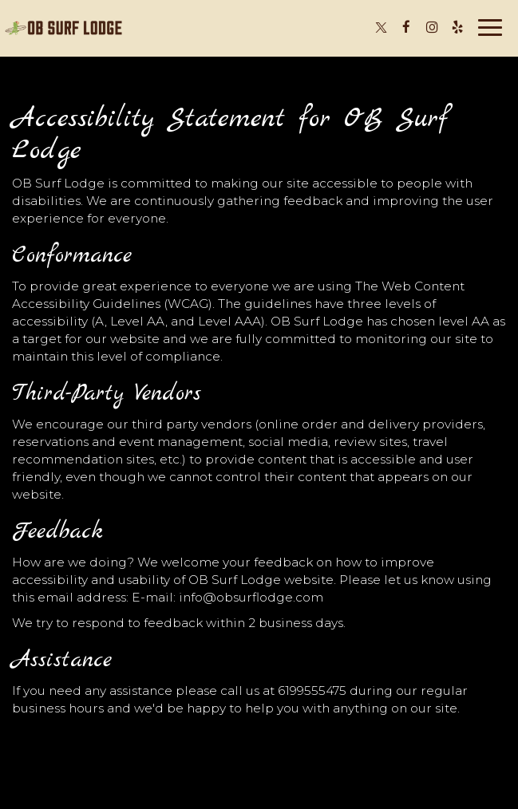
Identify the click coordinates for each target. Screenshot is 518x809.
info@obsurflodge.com (251, 597)
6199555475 (312, 690)
